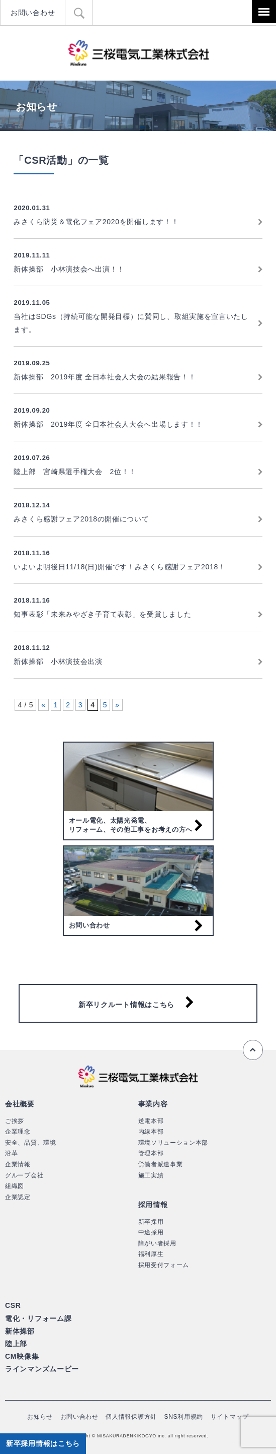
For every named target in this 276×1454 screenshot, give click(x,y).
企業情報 (18, 1164)
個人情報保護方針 (131, 1416)
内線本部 (151, 1131)
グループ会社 (24, 1175)
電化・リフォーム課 (38, 1318)
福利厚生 (151, 1254)
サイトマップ (230, 1416)
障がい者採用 (157, 1243)
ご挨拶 (14, 1121)
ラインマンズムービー (42, 1369)
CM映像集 (22, 1356)
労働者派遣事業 (160, 1164)
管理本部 (151, 1153)
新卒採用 (151, 1221)
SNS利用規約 (184, 1416)
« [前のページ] (43, 705)
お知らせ (40, 1416)
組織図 (14, 1185)
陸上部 (16, 1344)
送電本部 (151, 1121)
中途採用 (151, 1232)
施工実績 (151, 1175)
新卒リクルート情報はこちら (126, 1005)
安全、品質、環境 (30, 1142)
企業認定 (18, 1197)
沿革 (11, 1153)
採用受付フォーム (164, 1265)
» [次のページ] (117, 705)
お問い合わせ (33, 13)
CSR (13, 1305)
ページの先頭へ (253, 1050)
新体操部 (20, 1331)
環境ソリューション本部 (173, 1142)
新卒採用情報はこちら (43, 1443)
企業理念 (18, 1131)
